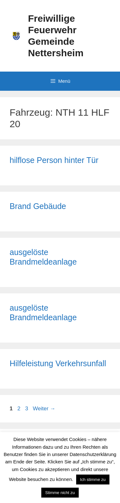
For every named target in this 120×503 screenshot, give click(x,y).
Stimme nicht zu (60, 492)
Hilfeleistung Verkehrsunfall (58, 363)
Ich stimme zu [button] (93, 479)
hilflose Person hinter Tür (54, 160)
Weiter (44, 409)
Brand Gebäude (38, 206)
